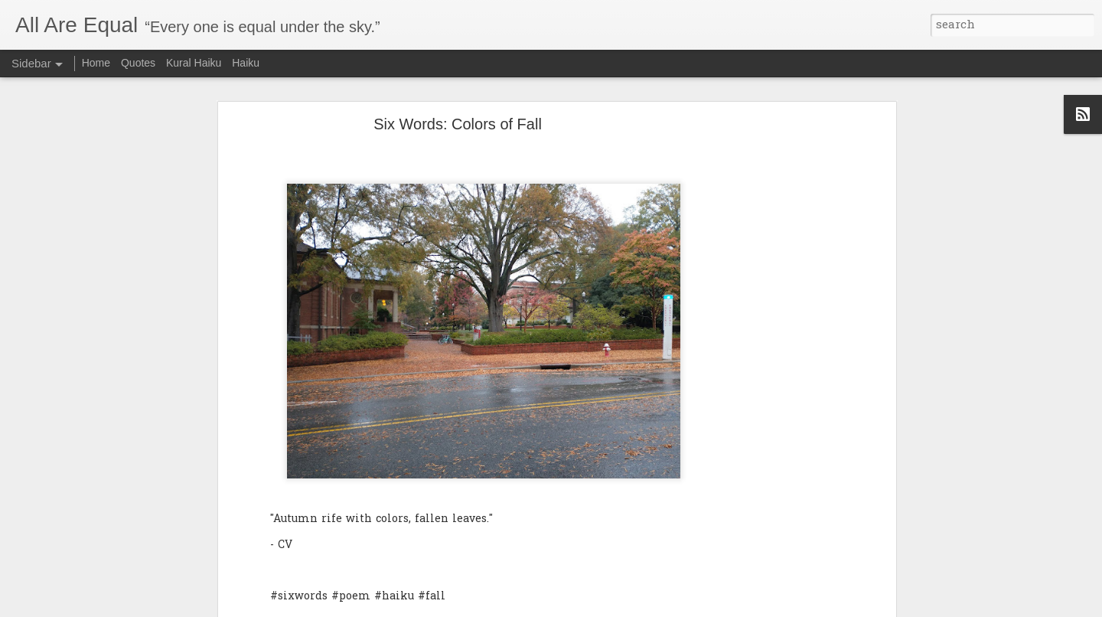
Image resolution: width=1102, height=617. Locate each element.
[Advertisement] (759, 359)
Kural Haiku (193, 63)
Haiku (245, 63)
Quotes (138, 63)
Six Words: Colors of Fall (457, 118)
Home (96, 63)
